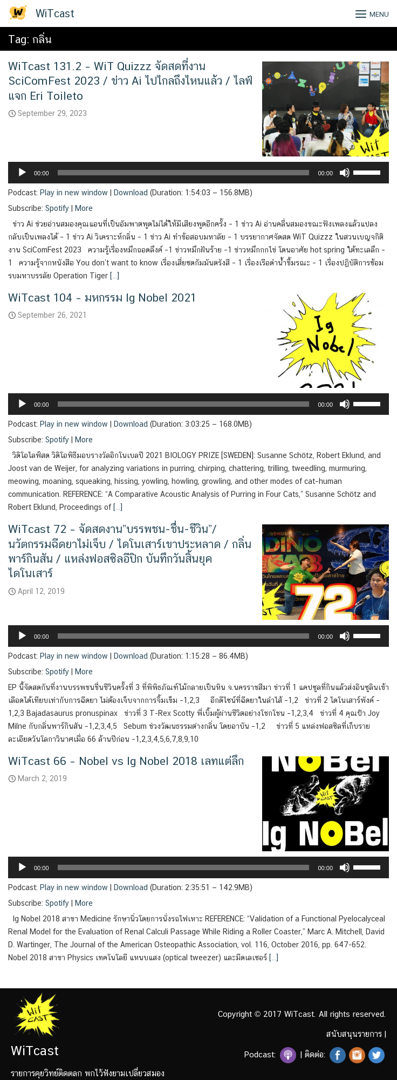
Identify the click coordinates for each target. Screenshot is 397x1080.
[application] (198, 172)
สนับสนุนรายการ (354, 1033)
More (84, 208)
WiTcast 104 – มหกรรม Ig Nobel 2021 (102, 297)
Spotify (57, 208)
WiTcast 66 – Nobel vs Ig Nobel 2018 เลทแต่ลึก (126, 761)
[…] (113, 275)
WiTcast (55, 13)
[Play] (22, 172)
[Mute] (344, 172)
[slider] (184, 172)
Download (131, 192)
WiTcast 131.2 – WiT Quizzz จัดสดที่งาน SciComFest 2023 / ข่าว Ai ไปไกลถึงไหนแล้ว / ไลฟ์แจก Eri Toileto (130, 80)
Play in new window (74, 192)
